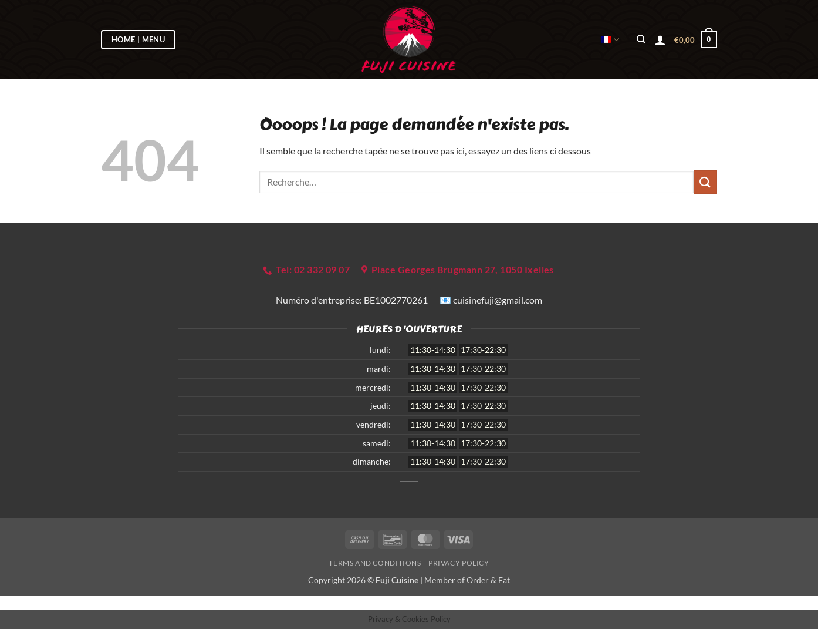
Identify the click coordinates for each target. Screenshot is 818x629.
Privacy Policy (458, 563)
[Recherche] (641, 39)
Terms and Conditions (375, 563)
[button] (660, 40)
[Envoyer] (705, 181)
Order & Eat (488, 580)
